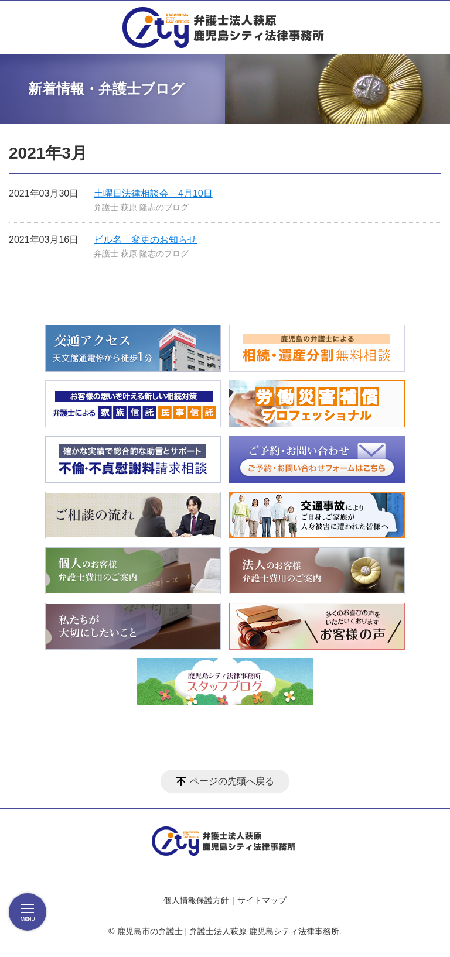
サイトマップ (262, 900)
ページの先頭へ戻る (232, 781)
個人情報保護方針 (196, 900)
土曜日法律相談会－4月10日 (153, 193)
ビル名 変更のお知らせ (145, 240)
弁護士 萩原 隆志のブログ (141, 207)
